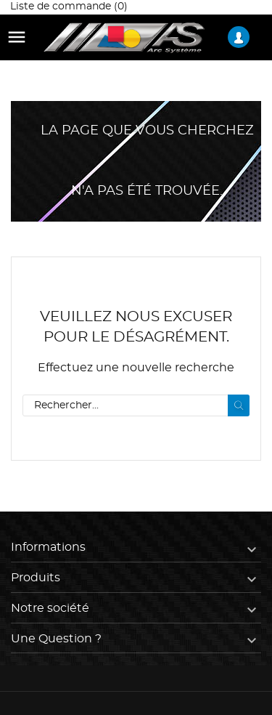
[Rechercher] (136, 405)
